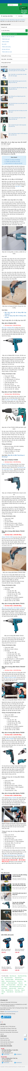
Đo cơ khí (4, 44)
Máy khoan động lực (10, 981)
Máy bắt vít (19, 981)
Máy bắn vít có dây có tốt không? (12, 159)
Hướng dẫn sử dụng (6, 55)
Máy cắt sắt (20, 984)
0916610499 (5, 1054)
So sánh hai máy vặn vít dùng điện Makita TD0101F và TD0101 (19, 911)
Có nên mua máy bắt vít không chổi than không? (19, 875)
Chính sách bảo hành (5, 1040)
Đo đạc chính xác (6, 49)
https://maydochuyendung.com (11, 1011)
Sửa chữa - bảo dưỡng (6, 59)
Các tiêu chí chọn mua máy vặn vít (19, 922)
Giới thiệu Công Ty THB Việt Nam (7, 1026)
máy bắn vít (18, 186)
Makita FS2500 (12, 797)
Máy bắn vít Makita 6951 (8, 327)
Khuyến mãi (4, 27)
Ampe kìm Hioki (12, 988)
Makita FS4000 (6, 464)
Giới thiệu (20, 16)
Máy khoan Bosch (8, 977)
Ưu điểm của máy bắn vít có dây (12, 161)
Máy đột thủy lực (9, 990)
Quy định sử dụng (4, 1038)
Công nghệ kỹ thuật (6, 62)
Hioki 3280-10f (10, 991)
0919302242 (18, 1062)
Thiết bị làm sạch (6, 39)
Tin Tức (7, 19)
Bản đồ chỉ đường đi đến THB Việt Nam (9, 1032)
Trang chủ (2, 19)
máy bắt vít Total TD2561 (11, 399)
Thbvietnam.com (20, 855)
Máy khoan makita (9, 979)
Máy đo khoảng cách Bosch (15, 986)
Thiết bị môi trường (6, 46)
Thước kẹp (17, 990)
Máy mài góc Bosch (12, 983)
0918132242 (5, 1062)
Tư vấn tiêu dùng (5, 30)
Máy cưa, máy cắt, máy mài (8, 36)
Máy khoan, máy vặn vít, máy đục (17, 19)
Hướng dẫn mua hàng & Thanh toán (8, 1028)
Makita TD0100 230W (7, 537)
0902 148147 (24, 13)
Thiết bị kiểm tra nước (7, 51)
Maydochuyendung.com (10, 855)
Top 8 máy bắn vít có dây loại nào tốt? (13, 163)
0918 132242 (24, 10)
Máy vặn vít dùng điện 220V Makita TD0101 (13, 608)
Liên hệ (2, 1034)
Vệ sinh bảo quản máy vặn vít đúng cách (19, 894)
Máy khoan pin (13, 975)
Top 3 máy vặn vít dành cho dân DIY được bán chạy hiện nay (19, 884)
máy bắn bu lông (8, 469)
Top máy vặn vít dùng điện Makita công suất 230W (18, 903)
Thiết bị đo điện (5, 41)
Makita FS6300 (10, 738)
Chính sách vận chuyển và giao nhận (8, 1030)
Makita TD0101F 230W (10, 677)
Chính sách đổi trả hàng (5, 1044)
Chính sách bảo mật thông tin (6, 1042)
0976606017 (18, 1054)
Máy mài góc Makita (10, 984)
